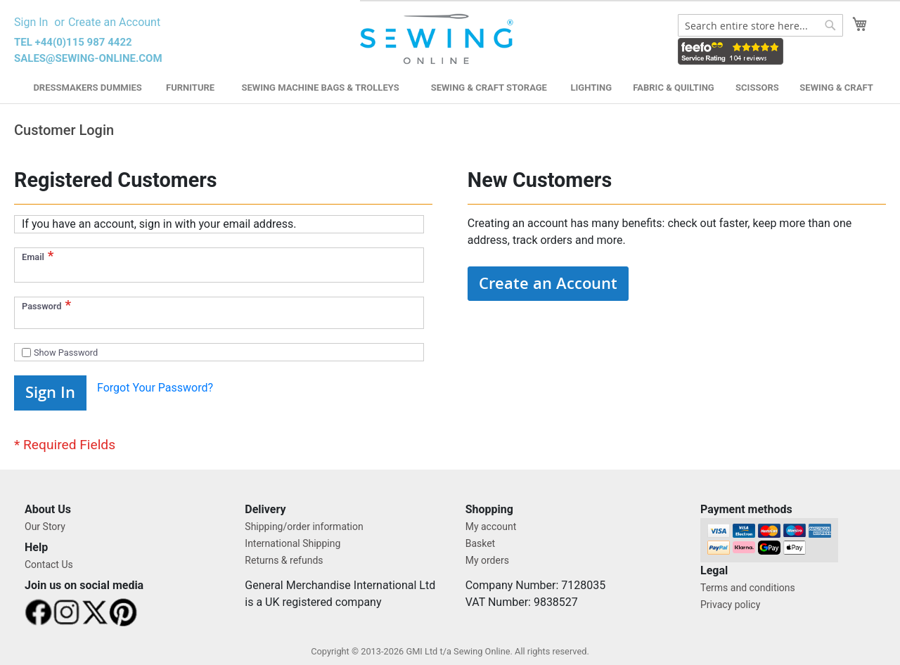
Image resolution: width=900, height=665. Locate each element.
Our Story (45, 526)
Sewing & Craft (836, 87)
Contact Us (49, 564)
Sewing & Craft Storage (489, 87)
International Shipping (292, 543)
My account (491, 526)
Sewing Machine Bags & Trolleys (320, 87)
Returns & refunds (284, 560)
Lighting (591, 87)
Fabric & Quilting (673, 87)
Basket (480, 543)
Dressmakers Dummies (87, 87)
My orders (487, 560)
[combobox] (760, 25)
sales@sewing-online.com (88, 58)
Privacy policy (730, 604)
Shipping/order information (304, 526)
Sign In (31, 22)
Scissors (757, 87)
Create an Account (114, 22)
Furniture (190, 87)
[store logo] (438, 39)
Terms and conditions (747, 587)
